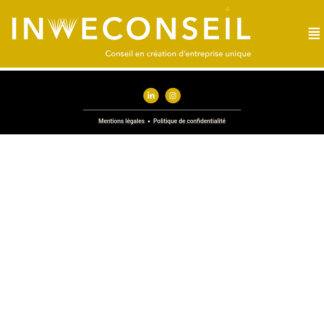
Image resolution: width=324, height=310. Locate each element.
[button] (314, 33)
